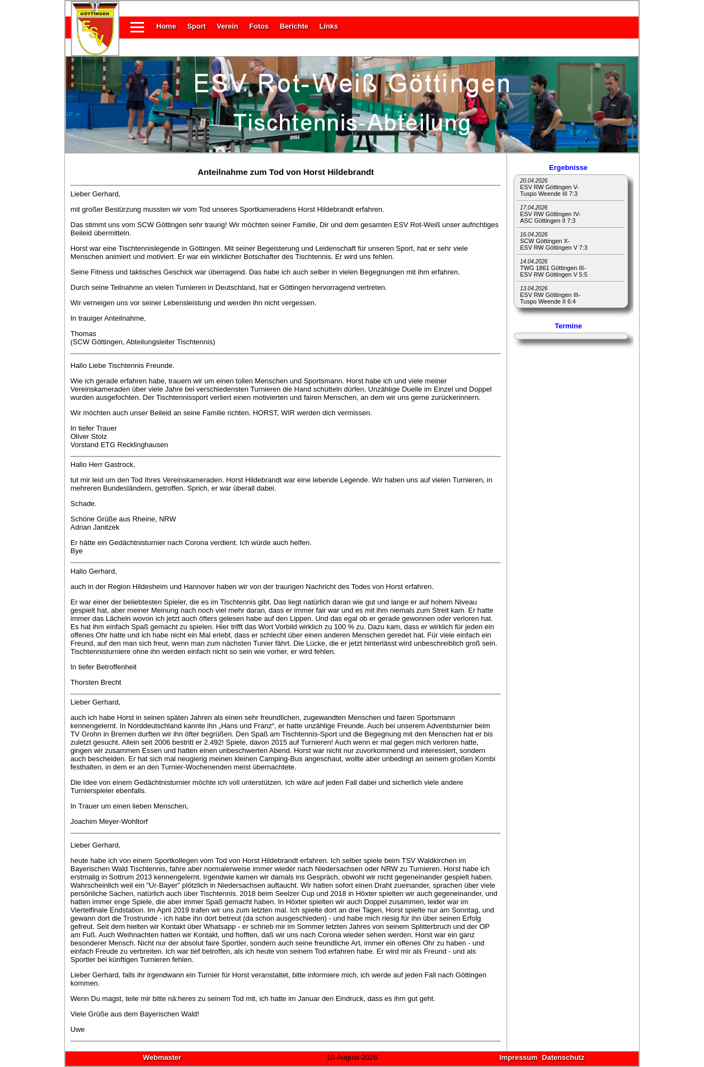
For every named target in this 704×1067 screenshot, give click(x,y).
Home (166, 26)
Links (329, 26)
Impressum (518, 1057)
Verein (227, 26)
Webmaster (162, 1057)
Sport (196, 26)
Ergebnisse (568, 167)
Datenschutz (563, 1057)
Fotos (258, 26)
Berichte (294, 26)
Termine (568, 326)
